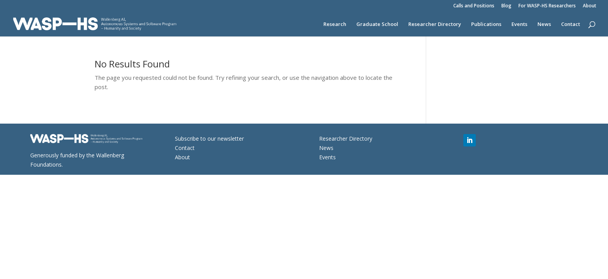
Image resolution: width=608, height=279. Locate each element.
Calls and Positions (473, 6)
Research (334, 24)
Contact (570, 24)
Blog (506, 6)
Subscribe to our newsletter (209, 138)
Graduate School (377, 24)
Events (519, 24)
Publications (486, 24)
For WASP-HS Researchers (547, 6)
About (589, 6)
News (544, 24)
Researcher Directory (434, 24)
